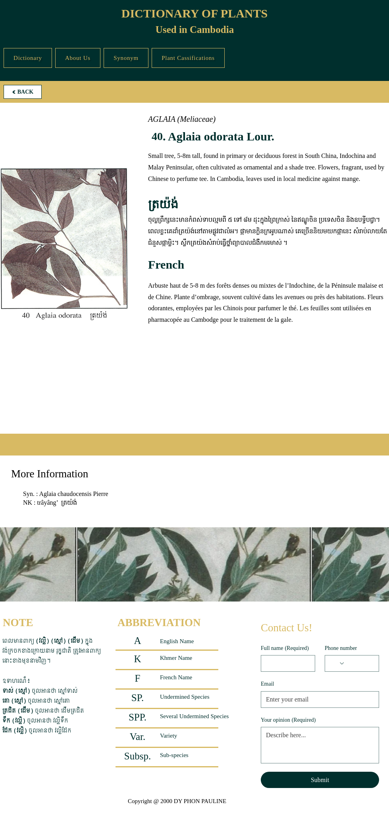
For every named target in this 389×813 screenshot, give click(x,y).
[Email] (317, 699)
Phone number (341, 648)
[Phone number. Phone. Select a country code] (337, 663)
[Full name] (285, 663)
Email (267, 684)
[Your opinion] (320, 745)
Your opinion (288, 720)
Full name (285, 648)
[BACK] (23, 92)
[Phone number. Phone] (359, 663)
